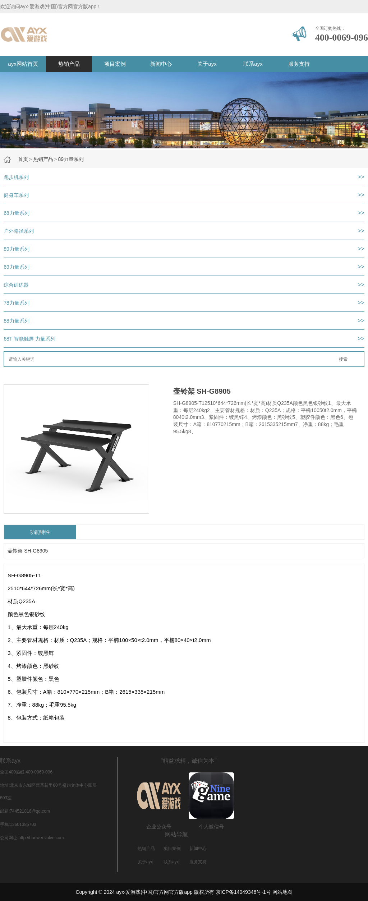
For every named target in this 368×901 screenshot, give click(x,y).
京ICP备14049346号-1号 (243, 892)
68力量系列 (16, 213)
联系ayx (252, 64)
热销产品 (69, 64)
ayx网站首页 (23, 64)
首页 (23, 159)
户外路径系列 (19, 231)
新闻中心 (161, 64)
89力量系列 (71, 159)
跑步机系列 (16, 177)
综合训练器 (16, 285)
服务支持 (299, 64)
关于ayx (206, 64)
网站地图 (282, 892)
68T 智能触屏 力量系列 (29, 339)
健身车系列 (16, 195)
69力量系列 (16, 267)
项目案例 (115, 64)
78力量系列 (16, 303)
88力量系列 (16, 321)
